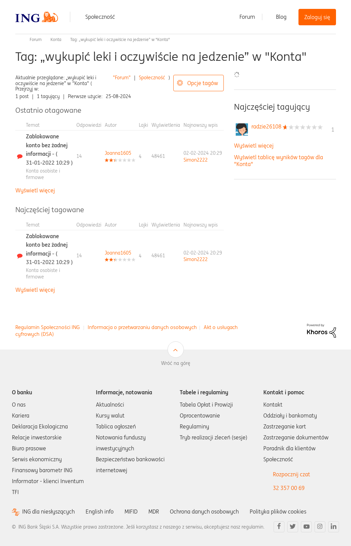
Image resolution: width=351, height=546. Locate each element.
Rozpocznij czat (291, 474)
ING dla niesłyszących (48, 511)
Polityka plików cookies (278, 511)
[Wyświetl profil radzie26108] (266, 126)
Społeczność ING (18, 39)
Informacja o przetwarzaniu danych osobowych (142, 327)
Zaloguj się (317, 17)
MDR (153, 511)
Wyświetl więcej (35, 190)
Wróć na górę (175, 363)
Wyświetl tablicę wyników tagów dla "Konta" (278, 160)
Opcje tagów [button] (202, 83)
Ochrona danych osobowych (204, 511)
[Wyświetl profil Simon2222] (196, 160)
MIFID (131, 511)
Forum (247, 16)
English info (100, 511)
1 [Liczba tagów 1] (332, 129)
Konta (55, 39)
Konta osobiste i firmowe (43, 174)
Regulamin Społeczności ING (47, 327)
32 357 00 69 (289, 487)
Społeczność (100, 16)
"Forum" (122, 77)
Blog (281, 16)
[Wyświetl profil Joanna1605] (118, 153)
